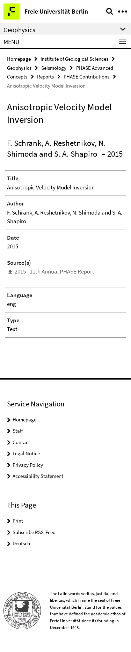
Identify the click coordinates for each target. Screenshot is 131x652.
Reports (45, 76)
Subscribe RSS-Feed (34, 532)
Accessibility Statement (38, 476)
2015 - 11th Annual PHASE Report (54, 271)
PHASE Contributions (86, 76)
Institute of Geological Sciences (74, 58)
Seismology (53, 68)
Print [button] (18, 520)
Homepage (19, 58)
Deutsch (21, 543)
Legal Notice (26, 453)
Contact (21, 442)
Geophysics (19, 68)
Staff (18, 430)
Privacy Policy (28, 465)
